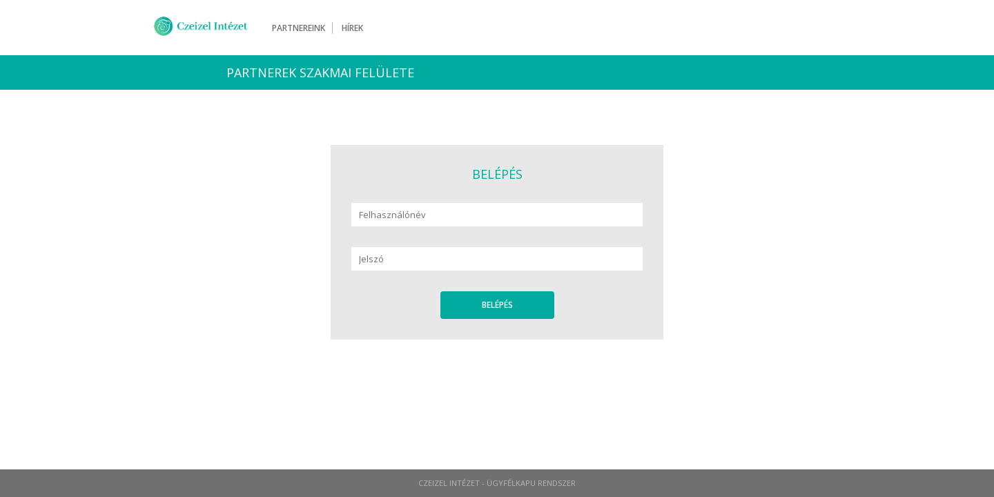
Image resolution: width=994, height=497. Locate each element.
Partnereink (298, 28)
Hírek (352, 28)
